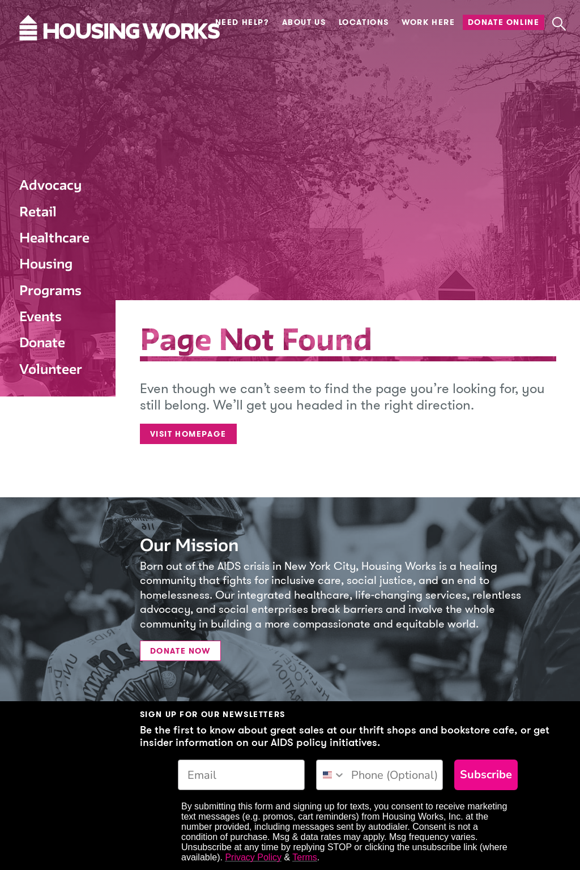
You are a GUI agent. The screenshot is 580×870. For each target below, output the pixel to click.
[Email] (241, 775)
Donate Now (180, 651)
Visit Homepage (188, 434)
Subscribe (486, 774)
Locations (364, 22)
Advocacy (50, 185)
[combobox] (331, 775)
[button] (558, 24)
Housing (45, 263)
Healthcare (54, 237)
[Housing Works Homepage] (50, 62)
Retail (38, 211)
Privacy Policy (253, 857)
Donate (42, 342)
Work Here (428, 22)
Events (40, 316)
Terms (304, 857)
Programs (50, 290)
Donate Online (504, 22)
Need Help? (242, 22)
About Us (304, 22)
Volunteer (50, 369)
